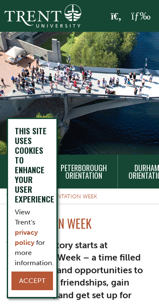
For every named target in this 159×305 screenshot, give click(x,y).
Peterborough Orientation (84, 171)
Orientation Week (70, 196)
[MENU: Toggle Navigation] (141, 16)
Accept (32, 281)
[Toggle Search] (116, 16)
